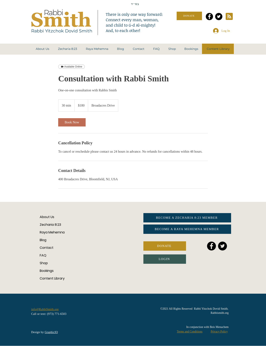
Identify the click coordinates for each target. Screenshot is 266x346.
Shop (44, 263)
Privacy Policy (219, 331)
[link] (72, 122)
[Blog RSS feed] (229, 16)
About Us (47, 217)
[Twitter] (218, 16)
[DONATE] (189, 16)
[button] (42, 49)
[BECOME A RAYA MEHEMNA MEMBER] (187, 229)
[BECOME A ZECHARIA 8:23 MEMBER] (187, 217)
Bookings (47, 270)
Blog (43, 240)
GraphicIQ (51, 332)
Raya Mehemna (52, 232)
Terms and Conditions (189, 331)
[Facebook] (209, 16)
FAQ (43, 255)
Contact (46, 247)
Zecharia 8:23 (50, 224)
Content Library (52, 278)
